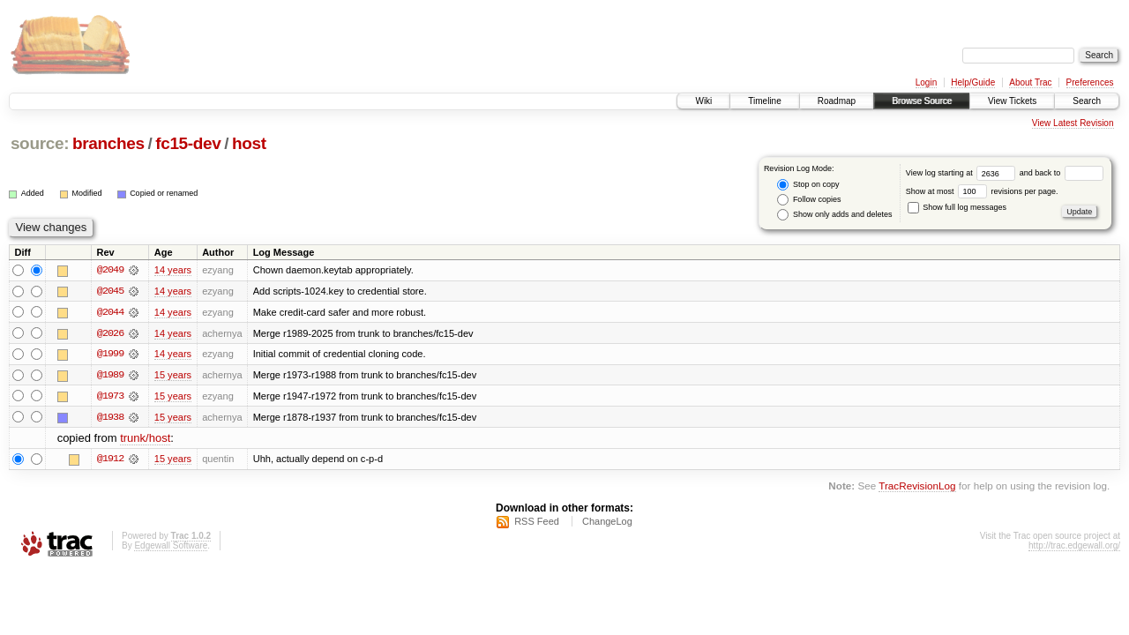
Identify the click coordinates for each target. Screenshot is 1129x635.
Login (926, 82)
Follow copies (809, 199)
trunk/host (145, 439)
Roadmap (837, 101)
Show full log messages (957, 207)
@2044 (110, 312)
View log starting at (963, 172)
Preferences (1090, 82)
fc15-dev (188, 143)
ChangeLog (607, 523)
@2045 (110, 291)
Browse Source (922, 101)
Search (1087, 101)
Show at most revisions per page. (982, 191)
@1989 (110, 376)
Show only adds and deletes (834, 214)
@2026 (110, 333)
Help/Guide (973, 82)
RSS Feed (536, 523)
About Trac (1030, 82)
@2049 (110, 270)
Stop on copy (808, 184)
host (249, 143)
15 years (172, 375)
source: (40, 143)
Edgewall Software (170, 547)
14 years (172, 270)
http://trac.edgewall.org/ (1074, 547)
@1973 (110, 397)
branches (108, 143)
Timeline (764, 101)
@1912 (110, 460)
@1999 (110, 354)
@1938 (110, 418)
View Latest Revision (1073, 123)
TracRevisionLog (917, 487)
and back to (1061, 172)
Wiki (703, 101)
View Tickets (1012, 101)
